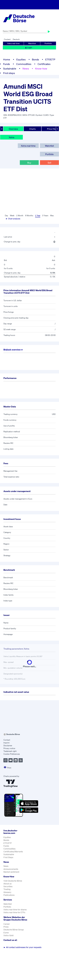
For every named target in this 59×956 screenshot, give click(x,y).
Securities (7, 886)
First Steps (8, 857)
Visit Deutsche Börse (12, 881)
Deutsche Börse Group (13, 929)
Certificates (44, 64)
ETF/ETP (50, 59)
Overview (13, 128)
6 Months (29, 215)
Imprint (6, 743)
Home (6, 59)
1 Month (19, 215)
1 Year (37, 215)
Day (6, 215)
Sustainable (9, 68)
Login (28, 47)
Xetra (11, 137)
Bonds (35, 59)
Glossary (7, 892)
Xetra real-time (13, 43)
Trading (7, 889)
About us (7, 883)
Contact (7, 39)
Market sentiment (11, 872)
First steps (9, 73)
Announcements (10, 869)
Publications (8, 895)
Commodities (23, 64)
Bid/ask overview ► (13, 349)
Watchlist (32, 43)
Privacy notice (9, 748)
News (25, 68)
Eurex (6, 932)
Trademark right (10, 751)
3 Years (45, 215)
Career (6, 924)
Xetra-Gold (8, 935)
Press (5, 926)
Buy (29, 162)
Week (12, 215)
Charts (32, 128)
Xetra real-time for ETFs (14, 912)
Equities (21, 59)
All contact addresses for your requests (22, 947)
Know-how (41, 68)
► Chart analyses (13, 218)
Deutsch (16, 39)
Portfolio (48, 43)
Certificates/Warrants (13, 851)
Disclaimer (7, 745)
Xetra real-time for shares (15, 909)
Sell (49, 162)
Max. (52, 215)
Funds (6, 64)
